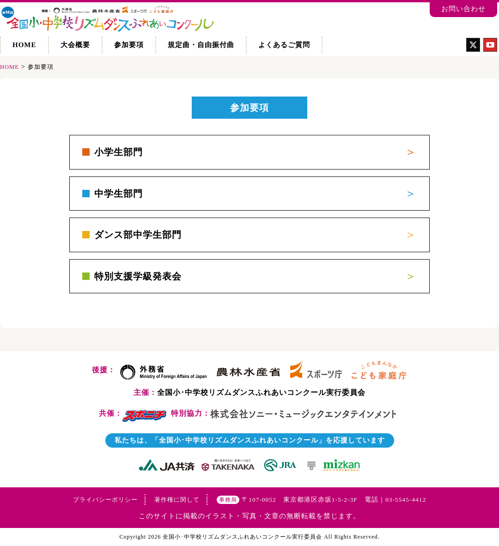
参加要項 (129, 45)
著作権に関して (177, 500)
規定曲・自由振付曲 (201, 45)
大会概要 (75, 45)
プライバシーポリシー (105, 500)
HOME (24, 45)
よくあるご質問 (284, 45)
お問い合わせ (463, 8)
